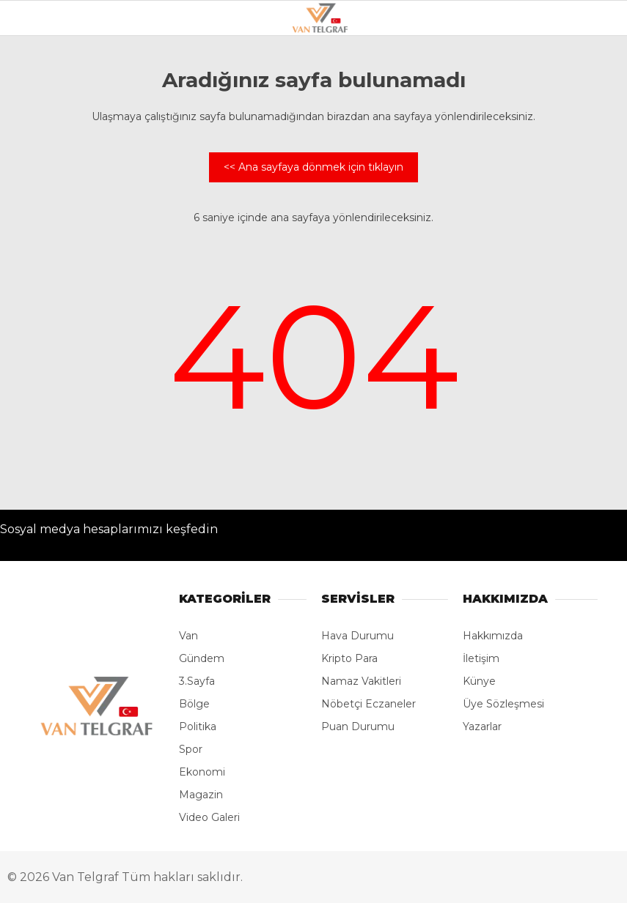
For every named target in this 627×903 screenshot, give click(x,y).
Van (188, 635)
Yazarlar (482, 726)
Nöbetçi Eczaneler (368, 703)
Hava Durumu (357, 635)
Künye (479, 681)
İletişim (481, 658)
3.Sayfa (197, 681)
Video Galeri (209, 817)
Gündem (201, 658)
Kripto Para (349, 658)
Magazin (201, 794)
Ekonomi (202, 771)
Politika (197, 726)
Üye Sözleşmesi (503, 703)
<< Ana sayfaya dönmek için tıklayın (313, 167)
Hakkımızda (493, 635)
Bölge (194, 703)
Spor (190, 749)
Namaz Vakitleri (361, 681)
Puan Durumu (358, 726)
